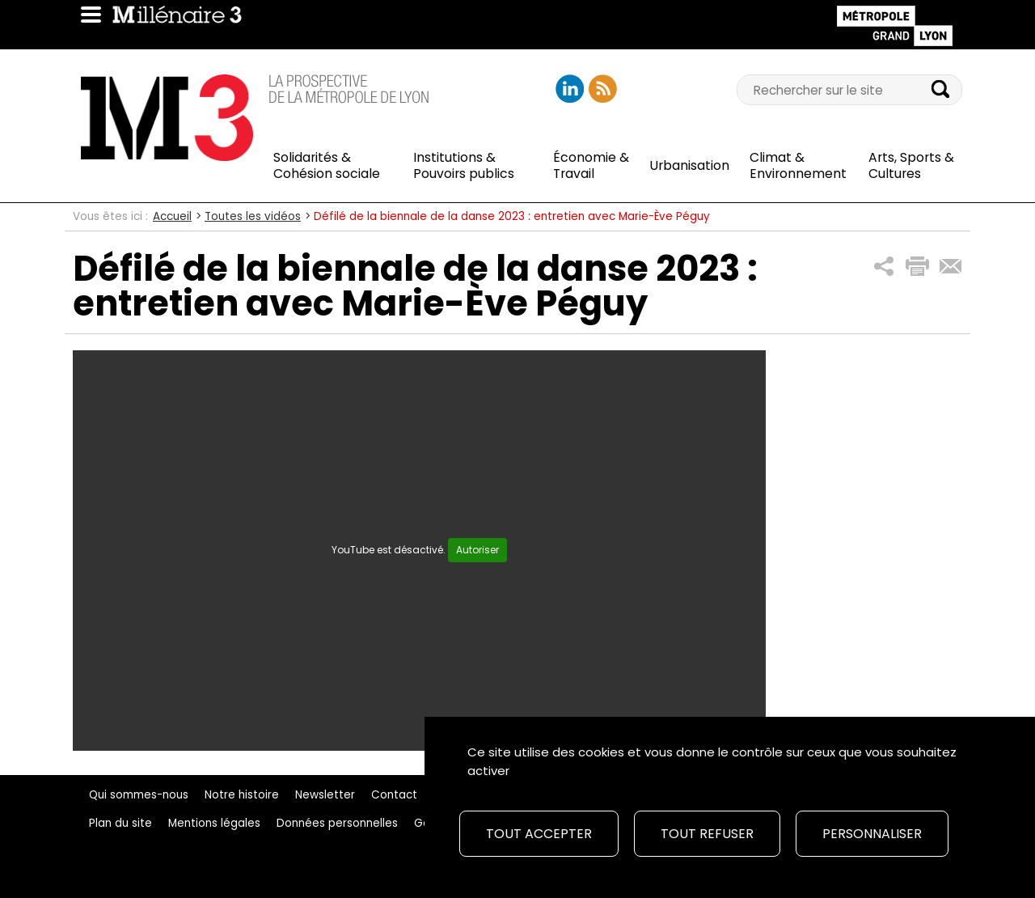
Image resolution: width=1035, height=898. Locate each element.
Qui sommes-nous (138, 795)
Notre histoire (242, 795)
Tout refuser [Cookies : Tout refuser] (707, 833)
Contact (394, 795)
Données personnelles (337, 823)
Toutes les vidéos (253, 216)
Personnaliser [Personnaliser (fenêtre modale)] (872, 833)
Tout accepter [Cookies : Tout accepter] (539, 833)
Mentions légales (214, 823)
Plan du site (120, 823)
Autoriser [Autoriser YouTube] (477, 550)
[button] (884, 266)
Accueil (172, 216)
